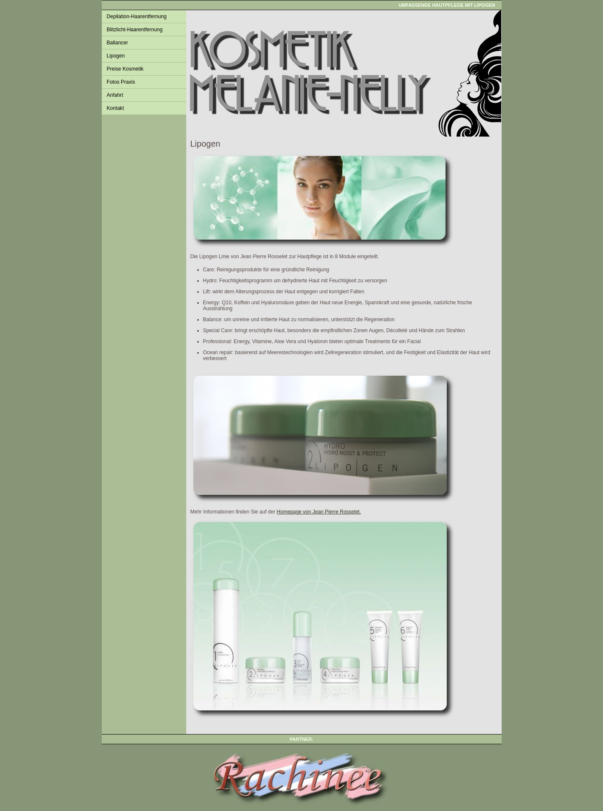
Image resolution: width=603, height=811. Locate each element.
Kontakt (115, 108)
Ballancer (117, 43)
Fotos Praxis (121, 82)
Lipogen (116, 56)
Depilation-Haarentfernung (137, 16)
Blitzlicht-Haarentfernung (135, 30)
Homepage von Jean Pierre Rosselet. (319, 512)
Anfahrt (115, 95)
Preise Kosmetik (125, 69)
